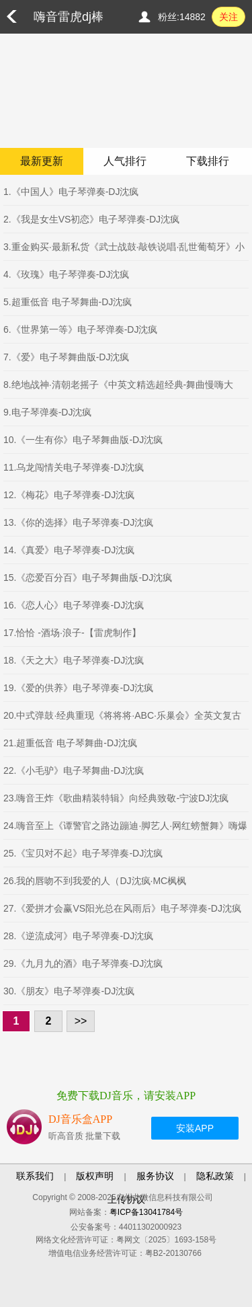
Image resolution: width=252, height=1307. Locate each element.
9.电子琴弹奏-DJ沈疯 (47, 412)
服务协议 (155, 1176)
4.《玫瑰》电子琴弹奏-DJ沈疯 (66, 274)
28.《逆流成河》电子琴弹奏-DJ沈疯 (78, 935)
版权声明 (95, 1176)
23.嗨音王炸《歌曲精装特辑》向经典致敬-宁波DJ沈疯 (115, 798)
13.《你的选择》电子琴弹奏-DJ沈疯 (78, 522)
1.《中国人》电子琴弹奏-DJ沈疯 (70, 191)
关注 (228, 16)
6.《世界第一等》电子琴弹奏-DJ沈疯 (80, 329)
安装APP (195, 1128)
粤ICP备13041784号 (146, 1212)
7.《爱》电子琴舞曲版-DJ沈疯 (66, 357)
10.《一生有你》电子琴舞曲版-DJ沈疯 (83, 439)
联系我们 (35, 1176)
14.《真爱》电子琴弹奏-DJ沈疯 (68, 550)
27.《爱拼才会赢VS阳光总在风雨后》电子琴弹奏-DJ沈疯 (122, 908)
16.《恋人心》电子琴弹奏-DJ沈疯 (73, 605)
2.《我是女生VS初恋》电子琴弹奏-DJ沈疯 (91, 219)
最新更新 (41, 161)
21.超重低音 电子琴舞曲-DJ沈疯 (70, 743)
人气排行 (124, 161)
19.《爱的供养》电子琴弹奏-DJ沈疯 (78, 687)
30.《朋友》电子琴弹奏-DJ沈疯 (68, 991)
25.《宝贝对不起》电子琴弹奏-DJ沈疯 (83, 853)
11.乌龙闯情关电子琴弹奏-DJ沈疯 (73, 467)
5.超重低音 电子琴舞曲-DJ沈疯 (67, 301)
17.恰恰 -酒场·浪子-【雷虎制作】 (72, 632)
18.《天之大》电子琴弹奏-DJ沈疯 (73, 660)
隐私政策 (215, 1176)
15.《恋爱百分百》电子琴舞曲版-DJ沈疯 (87, 577)
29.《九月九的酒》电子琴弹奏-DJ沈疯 (83, 963)
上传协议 (126, 1199)
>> (81, 1021)
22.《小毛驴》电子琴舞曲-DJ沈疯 (73, 770)
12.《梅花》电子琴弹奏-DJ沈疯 (68, 494)
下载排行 (207, 161)
